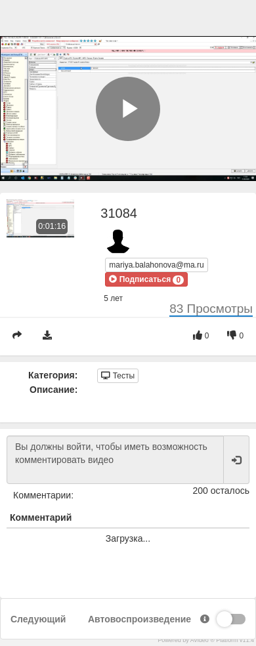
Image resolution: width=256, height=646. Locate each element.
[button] (146, 279)
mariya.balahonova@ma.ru (156, 265)
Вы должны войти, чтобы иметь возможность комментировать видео (115, 459)
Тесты (118, 375)
